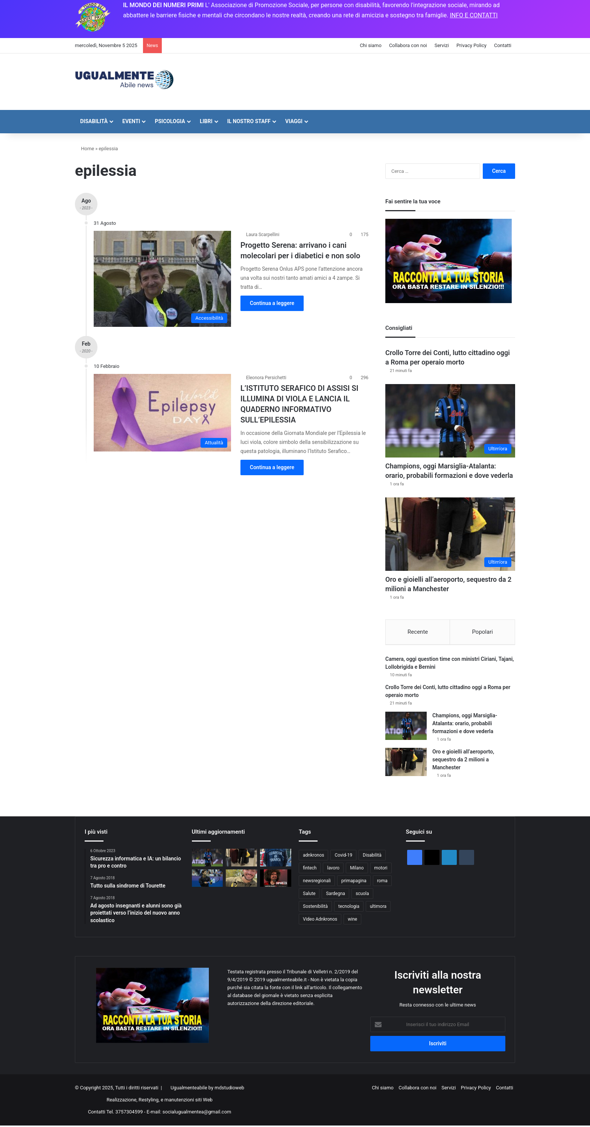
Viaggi (294, 121)
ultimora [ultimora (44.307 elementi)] (378, 907)
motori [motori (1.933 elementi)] (381, 869)
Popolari (482, 631)
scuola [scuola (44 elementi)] (362, 894)
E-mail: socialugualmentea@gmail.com (189, 1113)
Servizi (442, 45)
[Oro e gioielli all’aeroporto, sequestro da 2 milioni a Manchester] (450, 534)
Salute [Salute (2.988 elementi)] (309, 894)
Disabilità (94, 121)
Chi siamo (371, 45)
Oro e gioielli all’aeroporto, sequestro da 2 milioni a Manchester (463, 761)
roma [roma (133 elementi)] (382, 882)
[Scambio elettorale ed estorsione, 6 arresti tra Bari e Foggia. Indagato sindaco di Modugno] (275, 859)
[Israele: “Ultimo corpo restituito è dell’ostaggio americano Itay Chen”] (241, 879)
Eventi (131, 121)
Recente (418, 631)
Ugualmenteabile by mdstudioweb (207, 1089)
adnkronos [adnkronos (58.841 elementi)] (313, 856)
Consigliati (398, 328)
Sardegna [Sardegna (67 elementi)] (335, 894)
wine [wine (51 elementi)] (352, 920)
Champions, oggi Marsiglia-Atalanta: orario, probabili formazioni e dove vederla (464, 724)
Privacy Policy (471, 45)
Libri (206, 121)
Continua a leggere (272, 303)
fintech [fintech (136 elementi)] (309, 869)
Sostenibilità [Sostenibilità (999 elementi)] (315, 907)
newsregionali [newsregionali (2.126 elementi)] (317, 882)
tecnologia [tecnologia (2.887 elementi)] (348, 907)
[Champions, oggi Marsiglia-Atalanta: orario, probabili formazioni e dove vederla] (450, 421)
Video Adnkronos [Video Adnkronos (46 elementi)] (320, 920)
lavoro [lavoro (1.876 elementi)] (333, 869)
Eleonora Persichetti (266, 377)
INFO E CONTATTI (473, 15)
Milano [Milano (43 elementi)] (356, 869)
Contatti (502, 45)
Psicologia (170, 121)
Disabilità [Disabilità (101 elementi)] (372, 856)
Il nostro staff (249, 121)
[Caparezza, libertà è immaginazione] (275, 879)
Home (84, 148)
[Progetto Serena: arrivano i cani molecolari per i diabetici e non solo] (162, 279)
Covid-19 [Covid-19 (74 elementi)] (343, 856)
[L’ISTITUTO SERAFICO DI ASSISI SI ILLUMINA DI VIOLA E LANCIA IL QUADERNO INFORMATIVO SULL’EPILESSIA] (162, 412)
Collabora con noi (408, 45)
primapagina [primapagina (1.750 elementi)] (353, 882)
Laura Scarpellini (262, 234)
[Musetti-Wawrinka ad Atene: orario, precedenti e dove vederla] (207, 879)
